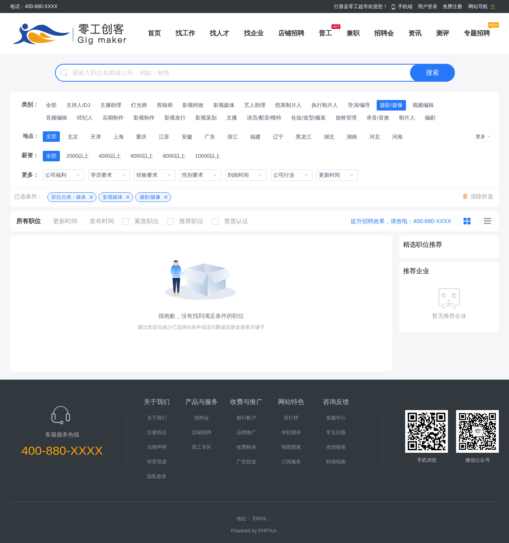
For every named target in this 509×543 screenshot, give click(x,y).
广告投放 (246, 462)
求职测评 (291, 432)
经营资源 (157, 462)
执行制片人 (325, 105)
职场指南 (336, 462)
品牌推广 (246, 432)
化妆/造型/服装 (308, 118)
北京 (73, 137)
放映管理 (346, 118)
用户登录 (427, 6)
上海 (118, 137)
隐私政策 (157, 476)
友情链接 (336, 447)
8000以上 (174, 156)
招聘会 (384, 33)
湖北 (329, 137)
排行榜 (291, 418)
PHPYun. (268, 531)
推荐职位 (187, 221)
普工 (325, 33)
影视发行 (175, 118)
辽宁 (278, 137)
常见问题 (336, 432)
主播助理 (110, 105)
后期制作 (113, 118)
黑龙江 (304, 137)
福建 (255, 137)
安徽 (187, 137)
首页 (154, 33)
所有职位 (28, 220)
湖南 (352, 137)
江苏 (164, 137)
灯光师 (139, 105)
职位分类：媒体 (69, 197)
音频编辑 (56, 118)
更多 (480, 136)
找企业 (253, 33)
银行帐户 (246, 418)
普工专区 (201, 447)
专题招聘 (477, 33)
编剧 (430, 118)
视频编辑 (423, 105)
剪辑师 (165, 105)
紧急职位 (142, 221)
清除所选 (481, 196)
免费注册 (452, 6)
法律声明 (157, 447)
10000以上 (207, 156)
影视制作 (144, 118)
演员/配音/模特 (264, 118)
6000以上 (142, 156)
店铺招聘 (291, 33)
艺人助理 (254, 105)
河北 (374, 137)
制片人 (407, 118)
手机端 (405, 6)
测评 (442, 33)
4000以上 (110, 156)
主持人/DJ (78, 105)
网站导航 (478, 6)
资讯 (414, 33)
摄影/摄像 (391, 105)
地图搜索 (291, 447)
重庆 (141, 137)
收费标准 (246, 447)
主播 (231, 118)
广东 (209, 137)
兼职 (353, 33)
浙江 (232, 137)
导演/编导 (359, 105)
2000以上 (77, 156)
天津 (95, 137)
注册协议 (157, 432)
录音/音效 (377, 118)
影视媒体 (224, 105)
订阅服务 (291, 462)
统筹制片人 (288, 105)
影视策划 (206, 118)
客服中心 (336, 418)
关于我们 (157, 418)
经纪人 (85, 118)
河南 (397, 137)
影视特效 (193, 105)
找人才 (219, 33)
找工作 (185, 33)
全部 (51, 105)
